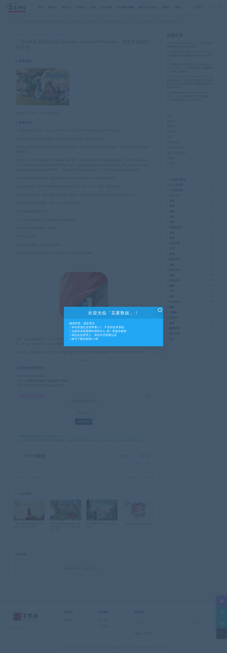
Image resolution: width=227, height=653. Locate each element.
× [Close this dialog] (160, 310)
